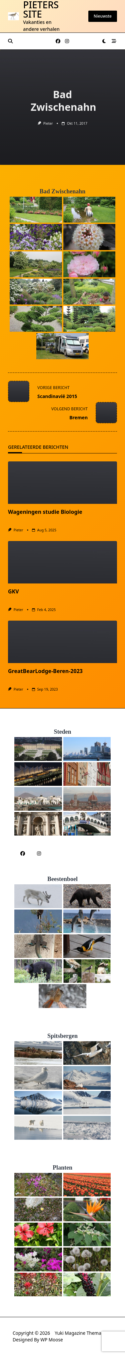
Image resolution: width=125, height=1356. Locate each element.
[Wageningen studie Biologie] (62, 482)
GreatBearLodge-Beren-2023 (45, 671)
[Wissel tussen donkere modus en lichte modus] (104, 41)
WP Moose (51, 1339)
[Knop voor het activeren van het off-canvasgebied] (114, 41)
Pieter (48, 123)
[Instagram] (67, 41)
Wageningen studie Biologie (45, 511)
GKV (13, 591)
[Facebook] (58, 41)
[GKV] (62, 562)
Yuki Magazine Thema (78, 1333)
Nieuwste (103, 16)
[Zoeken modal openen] (10, 41)
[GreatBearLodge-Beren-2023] (62, 642)
